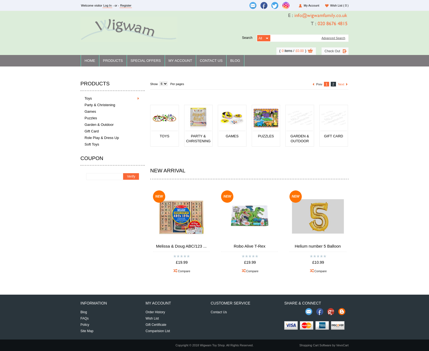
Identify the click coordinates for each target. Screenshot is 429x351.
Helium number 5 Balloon (318, 246)
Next (341, 84)
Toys (88, 98)
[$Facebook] (264, 5)
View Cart (310, 51)
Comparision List (158, 331)
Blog (235, 61)
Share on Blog (342, 312)
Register (125, 5)
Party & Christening (100, 105)
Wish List (339, 5)
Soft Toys (92, 144)
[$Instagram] (286, 5)
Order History (155, 312)
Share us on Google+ (331, 312)
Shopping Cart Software (315, 345)
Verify (131, 176)
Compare (184, 271)
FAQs (84, 318)
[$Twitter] (275, 5)
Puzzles (91, 118)
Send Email (309, 312)
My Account (311, 5)
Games (90, 111)
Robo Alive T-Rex (249, 246)
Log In (107, 5)
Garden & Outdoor (99, 125)
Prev (319, 84)
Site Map (86, 331)
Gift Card (92, 131)
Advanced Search (333, 38)
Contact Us (211, 61)
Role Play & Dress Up (102, 138)
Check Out (332, 51)
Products (113, 61)
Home (90, 61)
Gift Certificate (156, 325)
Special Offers (146, 61)
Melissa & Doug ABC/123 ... (181, 246)
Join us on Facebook (320, 312)
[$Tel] (318, 24)
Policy (84, 325)
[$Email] (253, 5)
